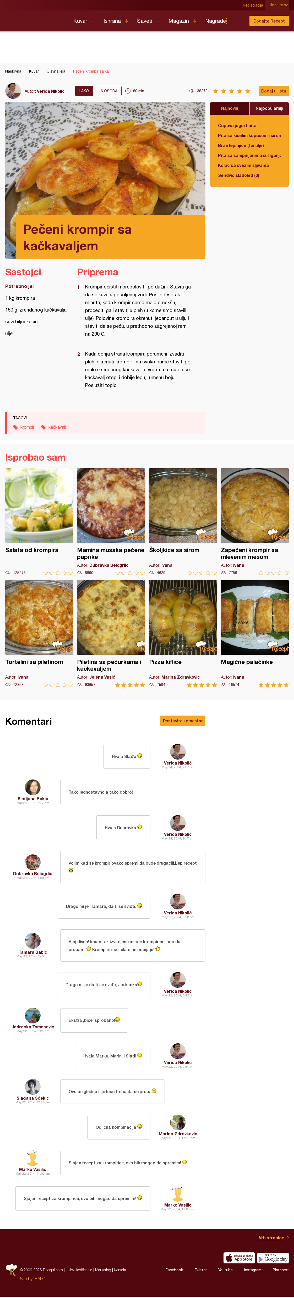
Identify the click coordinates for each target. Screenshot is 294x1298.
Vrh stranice (271, 1238)
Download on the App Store (239, 1259)
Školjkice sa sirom (183, 521)
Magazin (178, 21)
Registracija (253, 5)
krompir (27, 427)
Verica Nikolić (51, 91)
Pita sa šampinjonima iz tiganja (249, 155)
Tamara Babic (33, 952)
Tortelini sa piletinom (39, 633)
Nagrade (215, 21)
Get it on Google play (273, 1259)
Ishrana (112, 21)
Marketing (103, 1271)
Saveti (144, 21)
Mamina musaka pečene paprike (111, 521)
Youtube (225, 1271)
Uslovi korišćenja (79, 1271)
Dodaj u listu (273, 90)
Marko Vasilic (32, 1170)
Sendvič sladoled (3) (238, 175)
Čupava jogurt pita (237, 125)
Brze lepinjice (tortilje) (241, 145)
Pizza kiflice (183, 633)
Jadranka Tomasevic (33, 1028)
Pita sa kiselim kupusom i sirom (249, 135)
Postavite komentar (183, 720)
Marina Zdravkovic (178, 1134)
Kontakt (120, 1271)
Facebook (174, 1271)
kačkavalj (57, 427)
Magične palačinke (255, 633)
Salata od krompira (39, 521)
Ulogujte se (279, 5)
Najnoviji (229, 108)
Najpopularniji (269, 108)
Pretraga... (237, 21)
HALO (40, 1280)
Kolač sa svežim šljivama (243, 165)
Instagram (252, 1271)
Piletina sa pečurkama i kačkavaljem (111, 633)
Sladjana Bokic (33, 798)
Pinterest (281, 1271)
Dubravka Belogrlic (32, 873)
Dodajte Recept (269, 20)
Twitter (200, 1271)
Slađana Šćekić (33, 1099)
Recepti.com (35, 19)
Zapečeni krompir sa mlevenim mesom (255, 521)
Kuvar (80, 21)
